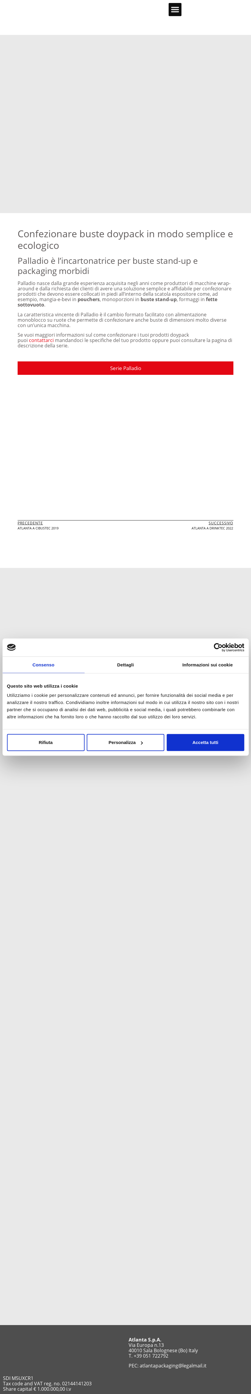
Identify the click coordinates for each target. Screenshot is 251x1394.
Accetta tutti (205, 742)
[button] (175, 9)
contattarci (41, 340)
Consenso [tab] (43, 664)
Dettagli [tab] (125, 664)
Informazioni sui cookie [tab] (207, 664)
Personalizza (126, 742)
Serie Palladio (125, 368)
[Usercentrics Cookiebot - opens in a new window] (218, 647)
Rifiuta (46, 742)
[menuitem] (229, 9)
